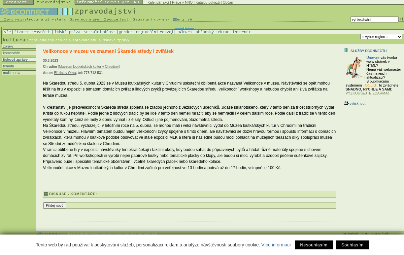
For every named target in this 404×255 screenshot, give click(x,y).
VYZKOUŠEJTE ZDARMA (367, 93)
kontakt (353, 234)
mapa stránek (379, 234)
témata (8, 66)
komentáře (11, 53)
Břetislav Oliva (65, 73)
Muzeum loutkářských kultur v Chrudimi (88, 66)
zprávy (8, 46)
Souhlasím (352, 244)
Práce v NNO (182, 2)
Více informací (276, 244)
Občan (228, 2)
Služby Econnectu (369, 51)
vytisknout (354, 103)
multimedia (11, 73)
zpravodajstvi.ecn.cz (48, 40)
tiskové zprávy (15, 59)
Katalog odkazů (208, 2)
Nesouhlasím (313, 244)
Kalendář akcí (158, 2)
